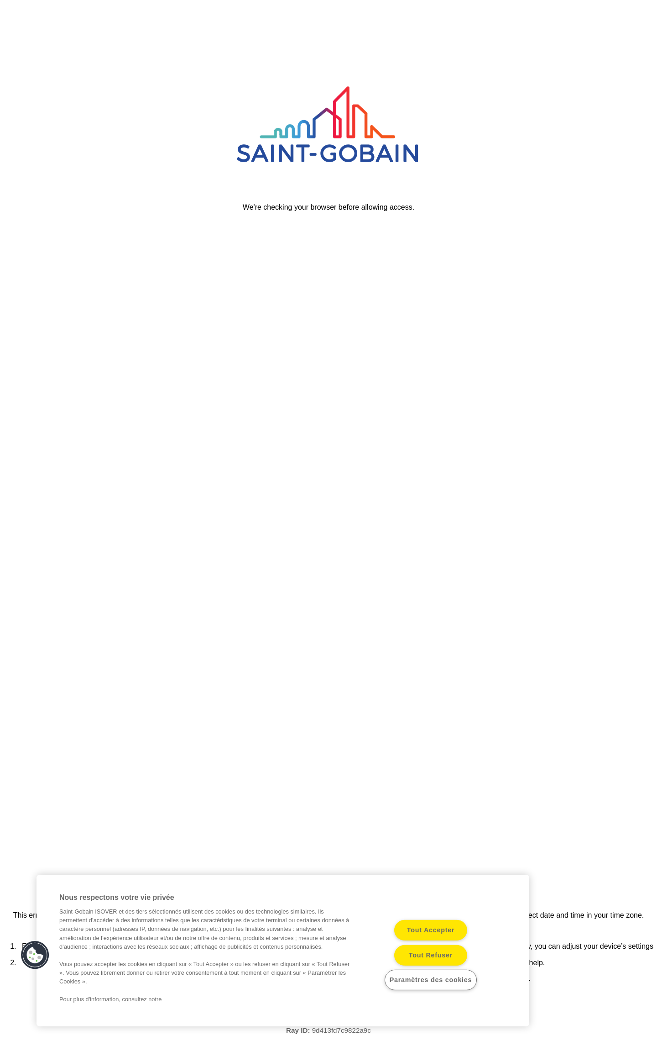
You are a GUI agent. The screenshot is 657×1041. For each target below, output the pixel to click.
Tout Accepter (431, 930)
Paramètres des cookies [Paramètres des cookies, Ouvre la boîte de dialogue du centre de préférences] (431, 979)
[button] (35, 955)
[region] (282, 950)
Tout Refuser (431, 955)
